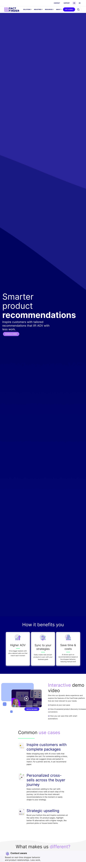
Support (67, 3)
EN (74, 3)
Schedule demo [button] (11, 334)
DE (79, 3)
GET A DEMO (69, 9)
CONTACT (57, 3)
